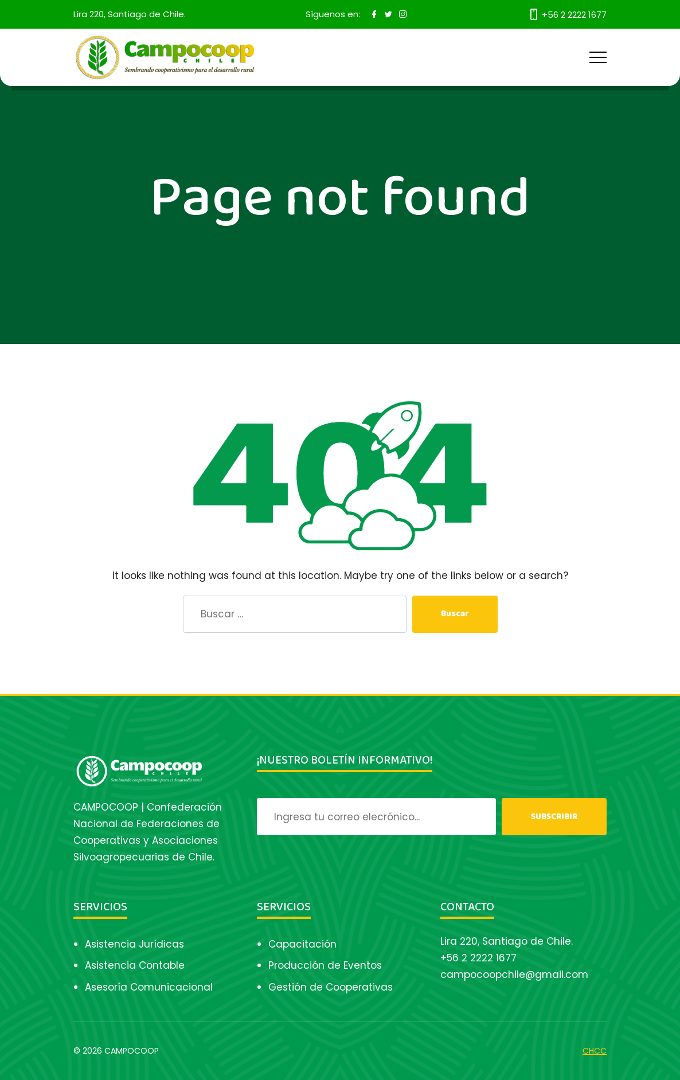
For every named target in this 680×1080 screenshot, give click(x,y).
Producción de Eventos (325, 965)
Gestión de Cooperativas (330, 987)
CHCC (595, 1050)
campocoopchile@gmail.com (514, 974)
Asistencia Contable (135, 965)
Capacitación (302, 944)
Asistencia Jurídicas (134, 944)
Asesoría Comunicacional (149, 987)
